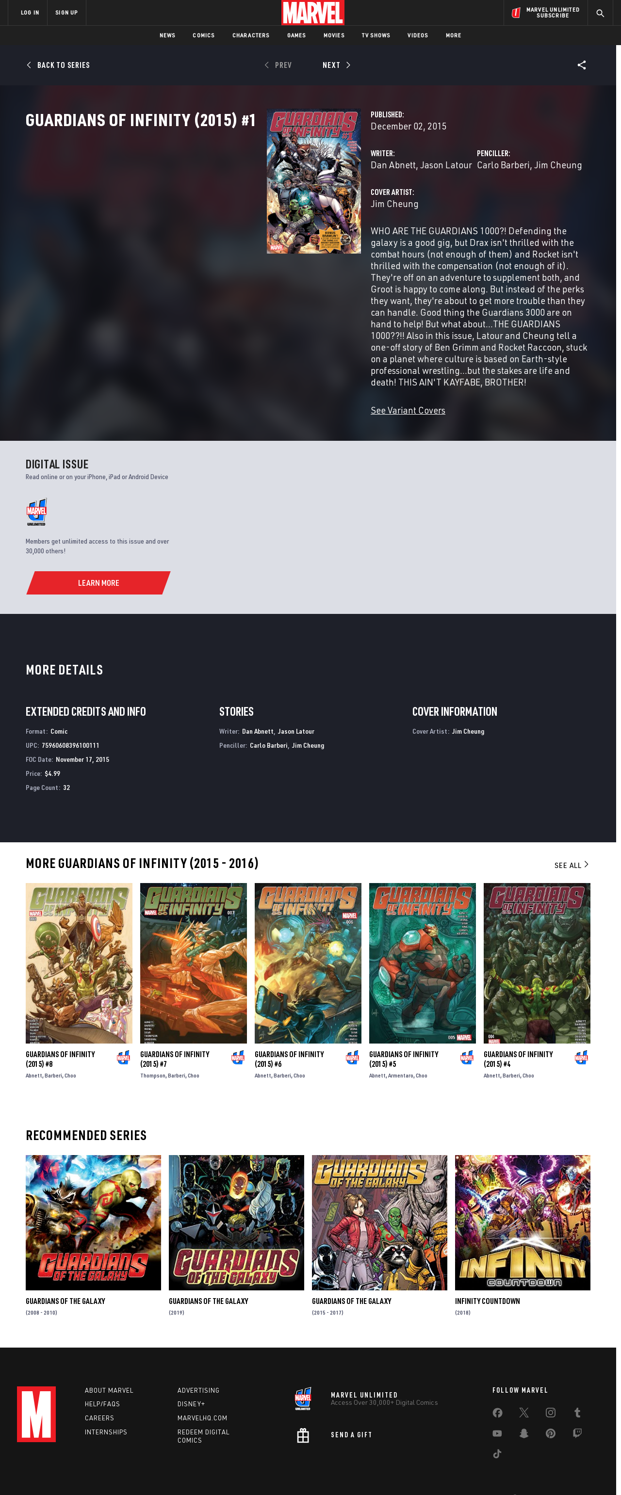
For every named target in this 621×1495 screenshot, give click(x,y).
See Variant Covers (239, 382)
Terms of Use (82, 1472)
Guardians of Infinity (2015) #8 (60, 1032)
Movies (334, 35)
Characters (251, 35)
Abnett (34, 1048)
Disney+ (191, 1379)
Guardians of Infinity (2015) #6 (289, 1032)
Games (296, 35)
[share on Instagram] (551, 1390)
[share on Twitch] (577, 1410)
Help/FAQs (102, 1379)
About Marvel (109, 1365)
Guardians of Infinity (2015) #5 (403, 1032)
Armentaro (400, 1048)
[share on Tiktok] (497, 1431)
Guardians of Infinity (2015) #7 (174, 1032)
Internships (106, 1407)
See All (572, 838)
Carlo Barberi (418, 207)
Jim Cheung (474, 207)
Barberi (53, 1048)
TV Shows (376, 35)
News (168, 35)
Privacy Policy (126, 1472)
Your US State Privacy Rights (191, 1472)
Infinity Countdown (487, 1274)
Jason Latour (277, 207)
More (454, 35)
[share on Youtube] (497, 1410)
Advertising (199, 1365)
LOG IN (30, 12)
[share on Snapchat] (524, 1410)
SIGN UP (66, 12)
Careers (99, 1393)
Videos (418, 35)
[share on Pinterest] (551, 1410)
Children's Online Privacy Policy (341, 1472)
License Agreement (417, 1472)
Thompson (152, 1048)
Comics (203, 35)
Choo (70, 1048)
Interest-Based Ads (477, 1472)
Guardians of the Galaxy (65, 1274)
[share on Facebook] (497, 1390)
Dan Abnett (224, 207)
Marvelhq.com (203, 1393)
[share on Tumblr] (577, 1390)
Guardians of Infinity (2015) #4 (518, 1032)
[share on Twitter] (524, 1390)
